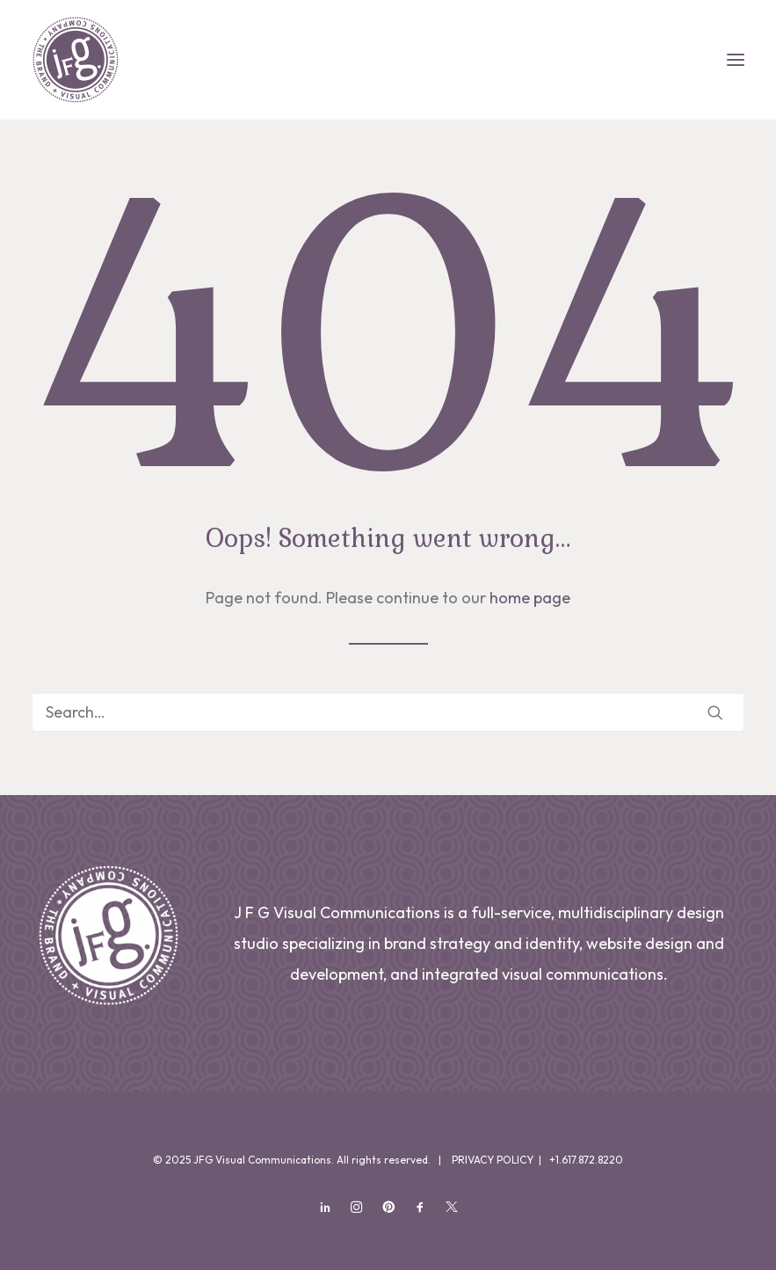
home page (530, 598)
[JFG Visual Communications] (76, 60)
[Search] (388, 712)
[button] (735, 60)
